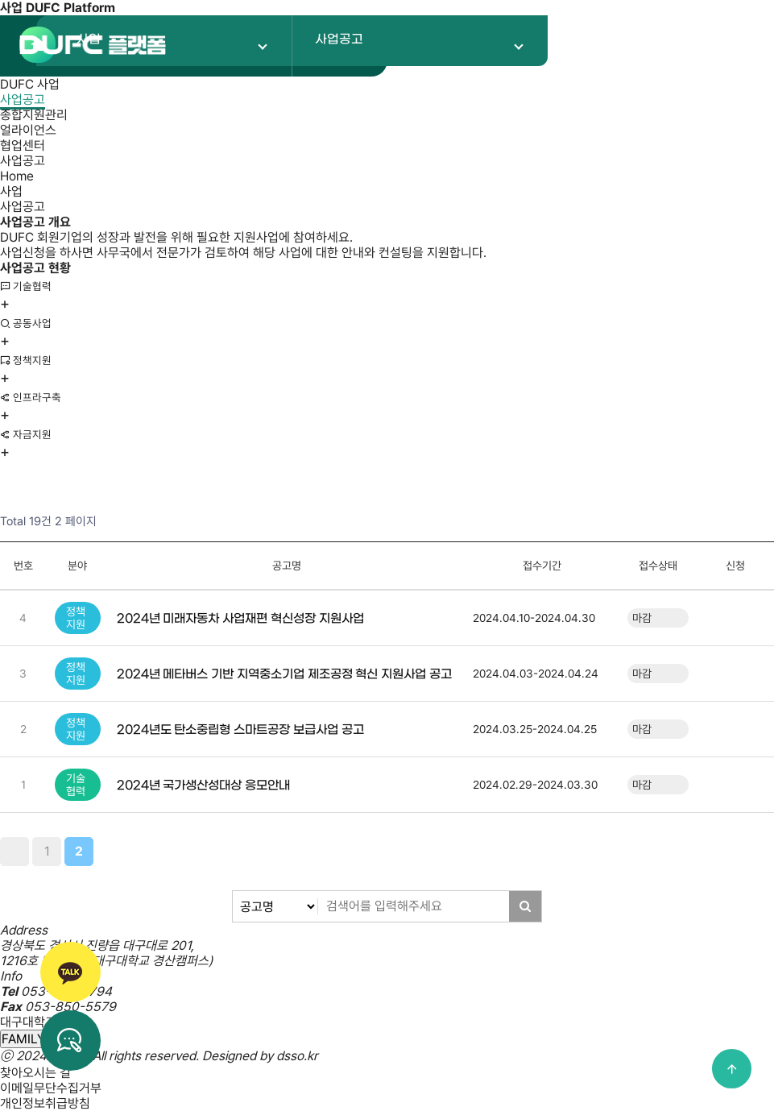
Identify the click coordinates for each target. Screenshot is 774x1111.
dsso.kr (297, 1055)
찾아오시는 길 (35, 1072)
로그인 (681, 45)
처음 (14, 851)
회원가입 (609, 45)
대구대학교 (28, 1022)
